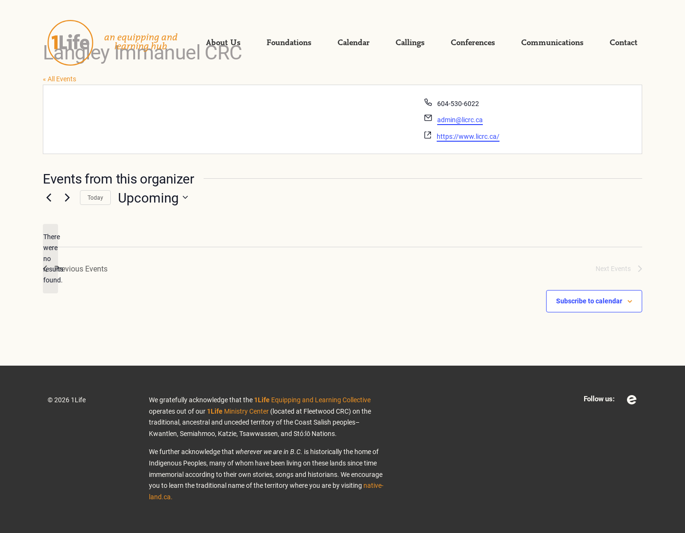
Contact (623, 43)
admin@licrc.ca (460, 119)
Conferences (472, 43)
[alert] (50, 258)
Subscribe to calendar (589, 300)
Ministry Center (238, 411)
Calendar (353, 43)
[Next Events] (67, 197)
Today (95, 197)
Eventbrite (631, 400)
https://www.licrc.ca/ (468, 136)
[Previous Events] (48, 197)
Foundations (289, 43)
